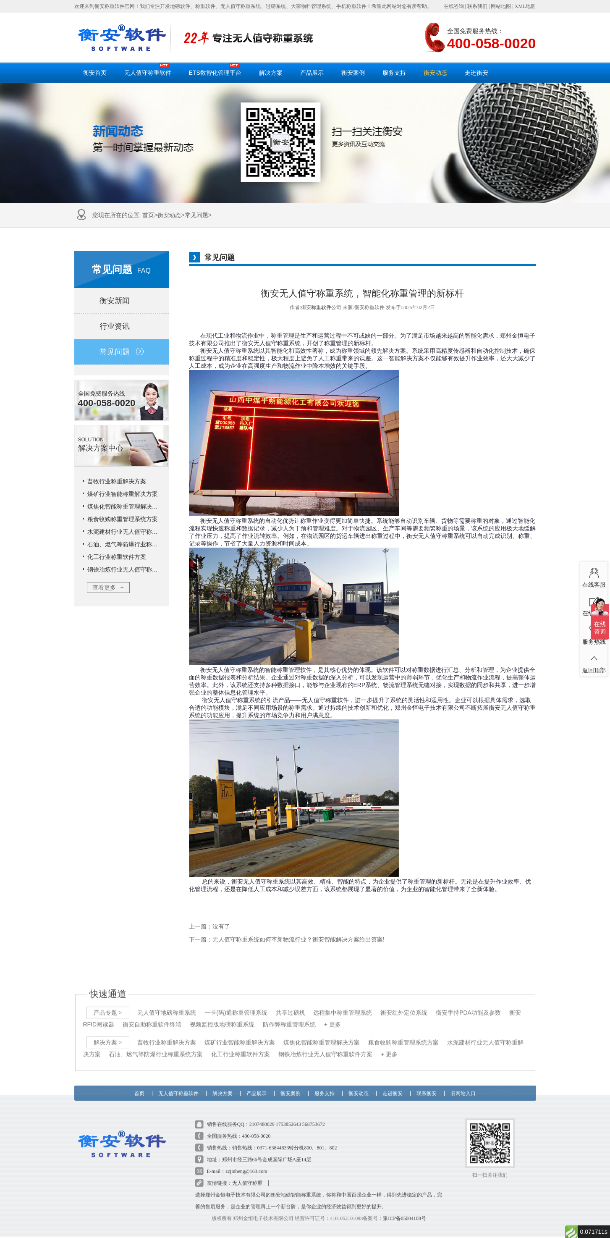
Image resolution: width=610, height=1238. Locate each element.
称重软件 (321, 307)
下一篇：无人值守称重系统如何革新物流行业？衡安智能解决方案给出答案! (287, 939)
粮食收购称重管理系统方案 (122, 519)
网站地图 (501, 6)
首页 (148, 215)
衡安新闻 (121, 300)
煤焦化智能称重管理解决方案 (125, 506)
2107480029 (262, 1118)
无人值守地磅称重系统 (166, 1006)
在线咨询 (454, 6)
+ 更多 (332, 1018)
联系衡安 (426, 1085)
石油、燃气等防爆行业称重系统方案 (134, 544)
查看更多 (107, 587)
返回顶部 (593, 662)
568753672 (313, 1118)
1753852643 (288, 1118)
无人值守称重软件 (147, 69)
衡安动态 (435, 72)
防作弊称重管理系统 (289, 1018)
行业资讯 (121, 326)
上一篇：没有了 (209, 926)
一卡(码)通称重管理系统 (235, 1006)
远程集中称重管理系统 (342, 1006)
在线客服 (593, 576)
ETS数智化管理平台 (215, 69)
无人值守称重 (247, 1177)
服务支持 (394, 72)
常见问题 (196, 215)
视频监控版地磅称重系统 (222, 1018)
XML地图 (525, 6)
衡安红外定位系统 (403, 1006)
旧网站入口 (463, 1085)
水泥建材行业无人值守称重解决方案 (134, 531)
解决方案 (271, 72)
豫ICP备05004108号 (404, 1212)
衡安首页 (95, 72)
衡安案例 (353, 72)
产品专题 (108, 1006)
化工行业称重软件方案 (116, 556)
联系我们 (477, 6)
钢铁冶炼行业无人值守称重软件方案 (134, 569)
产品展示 (312, 72)
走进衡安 (476, 72)
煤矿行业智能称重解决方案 (122, 493)
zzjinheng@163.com (246, 1165)
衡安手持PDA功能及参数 (468, 1006)
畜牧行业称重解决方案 (116, 481)
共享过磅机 (290, 1006)
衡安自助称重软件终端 (152, 1018)
